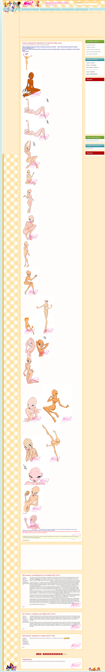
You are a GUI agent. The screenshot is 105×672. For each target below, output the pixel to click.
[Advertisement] (41, 26)
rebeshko (35, 614)
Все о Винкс (37, 44)
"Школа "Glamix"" (90, 63)
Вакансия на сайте (90, 45)
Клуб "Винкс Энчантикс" (92, 67)
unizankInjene (37, 575)
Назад (38, 654)
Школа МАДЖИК (90, 71)
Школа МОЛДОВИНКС (92, 74)
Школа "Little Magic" (91, 65)
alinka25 (35, 636)
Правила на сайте (90, 47)
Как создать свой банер (92, 54)
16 (54, 654)
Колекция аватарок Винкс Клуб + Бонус (94, 140)
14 (50, 654)
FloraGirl (27, 44)
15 (52, 654)
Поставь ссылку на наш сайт (93, 49)
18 (59, 654)
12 (45, 654)
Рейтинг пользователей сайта (93, 51)
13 (48, 654)
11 (43, 654)
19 (61, 654)
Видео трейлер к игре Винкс (92, 139)
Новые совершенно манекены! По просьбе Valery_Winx (42, 43)
